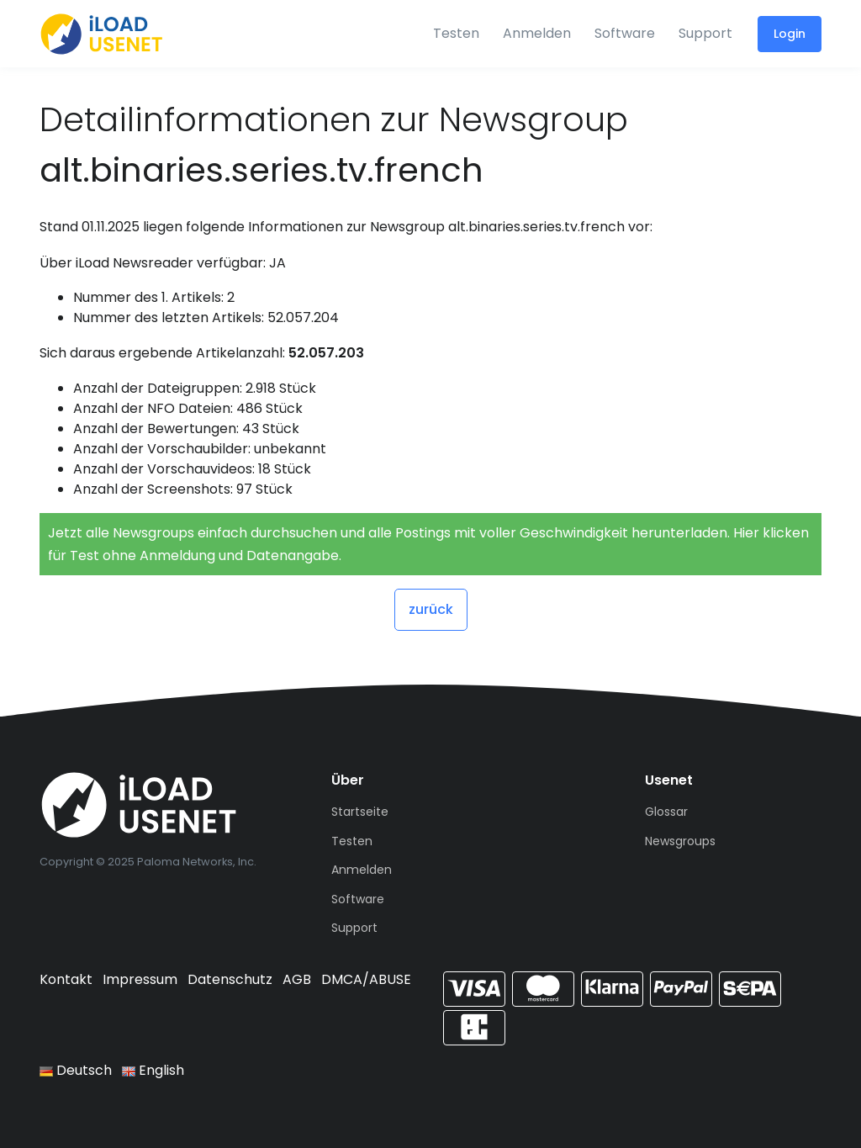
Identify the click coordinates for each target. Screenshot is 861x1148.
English (153, 1070)
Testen (456, 33)
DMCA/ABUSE (366, 979)
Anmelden (537, 33)
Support (705, 33)
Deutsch (76, 1070)
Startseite (359, 811)
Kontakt (66, 979)
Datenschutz (230, 979)
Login (790, 33)
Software (624, 33)
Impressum (140, 979)
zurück (431, 609)
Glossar (666, 811)
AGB (297, 979)
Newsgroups (680, 841)
